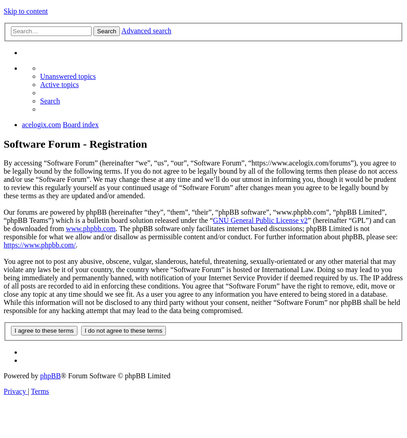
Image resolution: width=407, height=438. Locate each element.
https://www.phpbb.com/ (40, 245)
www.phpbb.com (90, 228)
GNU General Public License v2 (260, 220)
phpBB (50, 376)
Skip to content (26, 11)
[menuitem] (68, 76)
